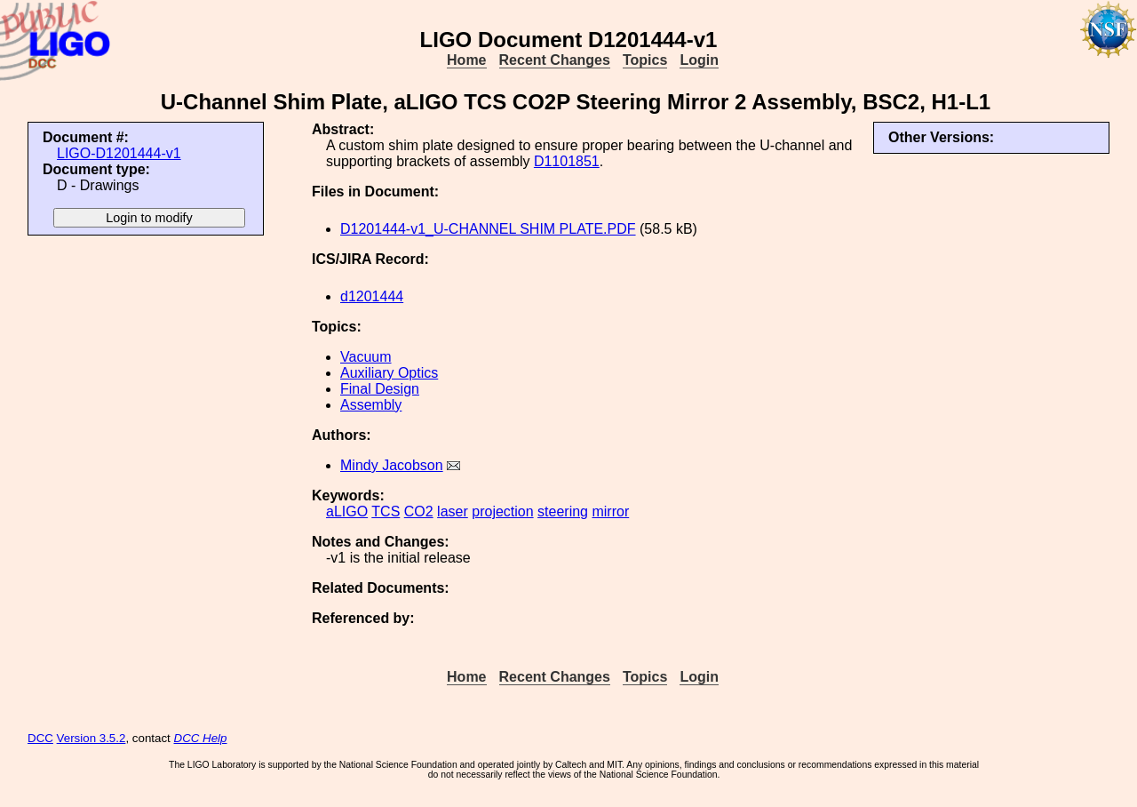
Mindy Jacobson (391, 465)
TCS (385, 511)
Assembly (371, 404)
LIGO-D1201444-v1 (119, 153)
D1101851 (567, 161)
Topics (645, 60)
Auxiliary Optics (389, 372)
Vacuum (366, 356)
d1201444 (371, 296)
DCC (40, 738)
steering (562, 511)
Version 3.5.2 (91, 738)
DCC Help (200, 738)
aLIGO (347, 511)
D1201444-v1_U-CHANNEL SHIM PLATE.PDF (488, 228)
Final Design (379, 388)
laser (452, 511)
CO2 (418, 511)
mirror (610, 511)
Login (699, 60)
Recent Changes (554, 60)
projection (502, 511)
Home (466, 60)
